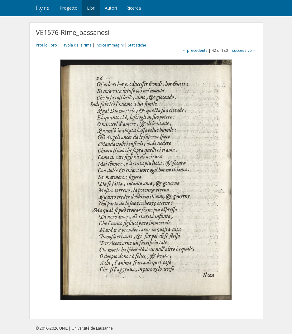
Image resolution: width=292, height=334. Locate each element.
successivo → (244, 50)
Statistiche (137, 44)
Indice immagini (110, 44)
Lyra (43, 8)
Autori (111, 8)
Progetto (69, 8)
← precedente (195, 50)
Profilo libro (46, 44)
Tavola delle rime (76, 44)
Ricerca (133, 8)
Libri (91, 8)
